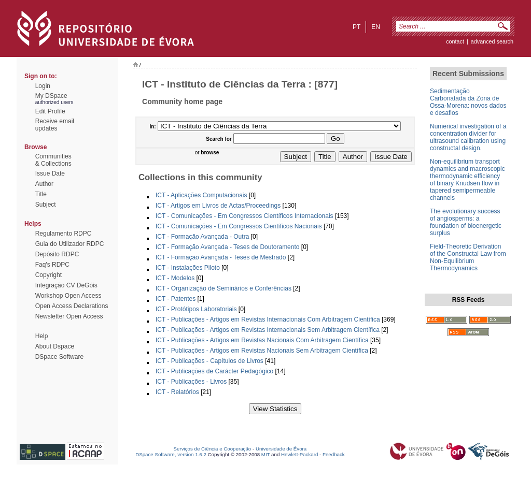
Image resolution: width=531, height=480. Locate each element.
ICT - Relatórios (177, 392)
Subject (45, 204)
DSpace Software (59, 356)
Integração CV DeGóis (66, 285)
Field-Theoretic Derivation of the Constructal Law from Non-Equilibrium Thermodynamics (468, 257)
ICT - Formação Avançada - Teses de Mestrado (221, 257)
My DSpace (51, 95)
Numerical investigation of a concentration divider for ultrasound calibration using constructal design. (468, 137)
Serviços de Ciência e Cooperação (212, 449)
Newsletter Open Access (69, 316)
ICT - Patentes (175, 298)
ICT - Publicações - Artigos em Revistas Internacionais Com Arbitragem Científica (268, 319)
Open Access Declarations (71, 306)
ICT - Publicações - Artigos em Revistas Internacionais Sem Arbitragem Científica (268, 329)
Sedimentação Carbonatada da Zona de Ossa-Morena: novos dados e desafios (468, 102)
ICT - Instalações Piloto (188, 267)
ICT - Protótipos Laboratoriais (196, 309)
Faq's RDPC (52, 264)
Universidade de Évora (281, 449)
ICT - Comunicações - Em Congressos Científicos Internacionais (244, 216)
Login (42, 86)
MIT (265, 454)
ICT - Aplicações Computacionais (201, 195)
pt (356, 27)
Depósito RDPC (57, 254)
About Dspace (54, 346)
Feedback (334, 454)
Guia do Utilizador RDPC (69, 244)
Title (41, 194)
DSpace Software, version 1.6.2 (170, 454)
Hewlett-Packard (299, 454)
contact (455, 41)
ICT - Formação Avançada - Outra (202, 236)
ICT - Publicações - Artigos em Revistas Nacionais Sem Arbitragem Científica (262, 350)
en (375, 27)
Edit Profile (50, 111)
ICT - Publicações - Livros (191, 381)
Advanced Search (492, 41)
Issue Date (50, 173)
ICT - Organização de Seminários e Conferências (223, 288)
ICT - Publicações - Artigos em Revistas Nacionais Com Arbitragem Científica (262, 340)
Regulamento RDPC (63, 233)
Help (41, 336)
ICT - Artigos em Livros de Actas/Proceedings (218, 205)
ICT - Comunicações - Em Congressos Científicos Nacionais (239, 226)
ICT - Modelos (175, 278)
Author (44, 183)
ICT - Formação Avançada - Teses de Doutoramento (227, 247)
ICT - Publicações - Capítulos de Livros (209, 361)
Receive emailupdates (54, 125)
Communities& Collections (53, 160)
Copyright (48, 275)
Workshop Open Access (68, 295)
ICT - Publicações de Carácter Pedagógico (214, 371)
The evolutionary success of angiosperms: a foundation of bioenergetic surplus (465, 222)
